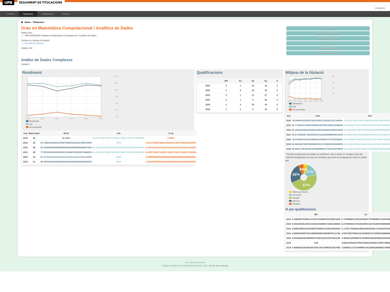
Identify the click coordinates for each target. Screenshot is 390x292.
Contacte (380, 8)
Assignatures (48, 14)
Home (27, 22)
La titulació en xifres (328, 53)
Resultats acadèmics (328, 48)
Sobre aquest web (197, 262)
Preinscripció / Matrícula (328, 33)
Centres (11, 14)
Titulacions (28, 14)
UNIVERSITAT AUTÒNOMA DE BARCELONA (187, 266)
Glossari (66, 14)
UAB (9, 2)
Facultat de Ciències (34, 43)
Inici (186, 262)
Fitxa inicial (328, 28)
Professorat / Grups (328, 38)
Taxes (328, 43)
